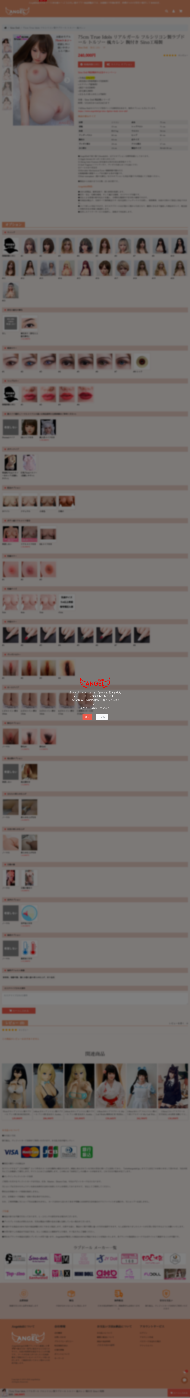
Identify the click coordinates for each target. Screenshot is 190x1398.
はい (87, 716)
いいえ (101, 716)
